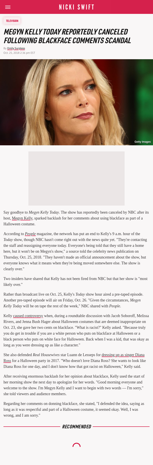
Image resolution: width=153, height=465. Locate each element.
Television (12, 21)
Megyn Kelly (22, 218)
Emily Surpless (16, 48)
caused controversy (28, 316)
